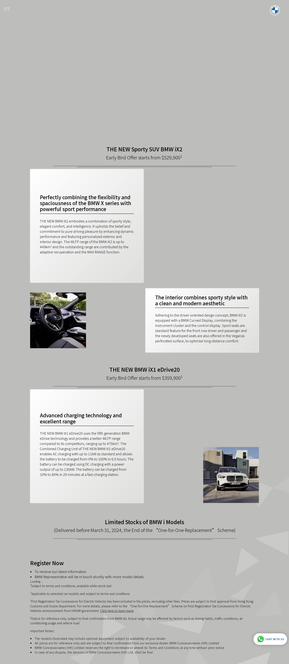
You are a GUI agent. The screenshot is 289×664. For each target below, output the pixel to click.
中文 (7, 8)
